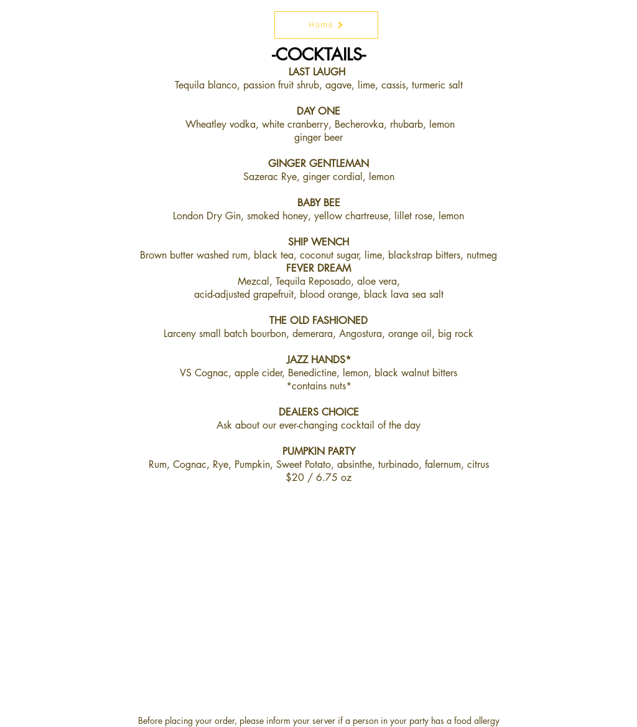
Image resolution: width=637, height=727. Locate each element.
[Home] (326, 25)
